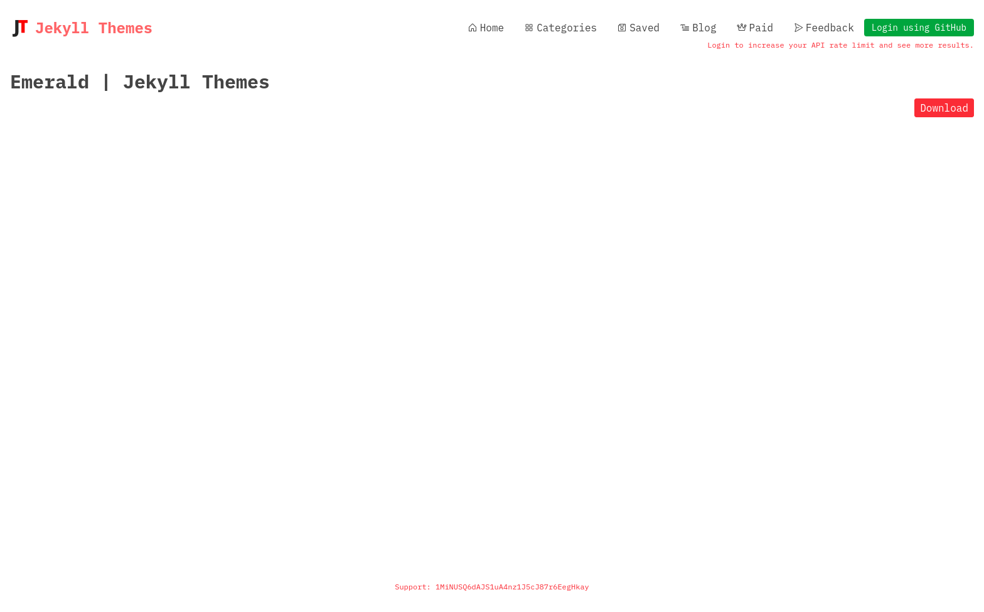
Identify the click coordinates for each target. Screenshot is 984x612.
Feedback (823, 27)
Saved (638, 27)
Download (944, 108)
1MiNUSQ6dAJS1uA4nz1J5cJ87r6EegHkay (512, 586)
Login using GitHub (919, 27)
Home (486, 27)
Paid (755, 27)
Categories (560, 27)
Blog (698, 27)
